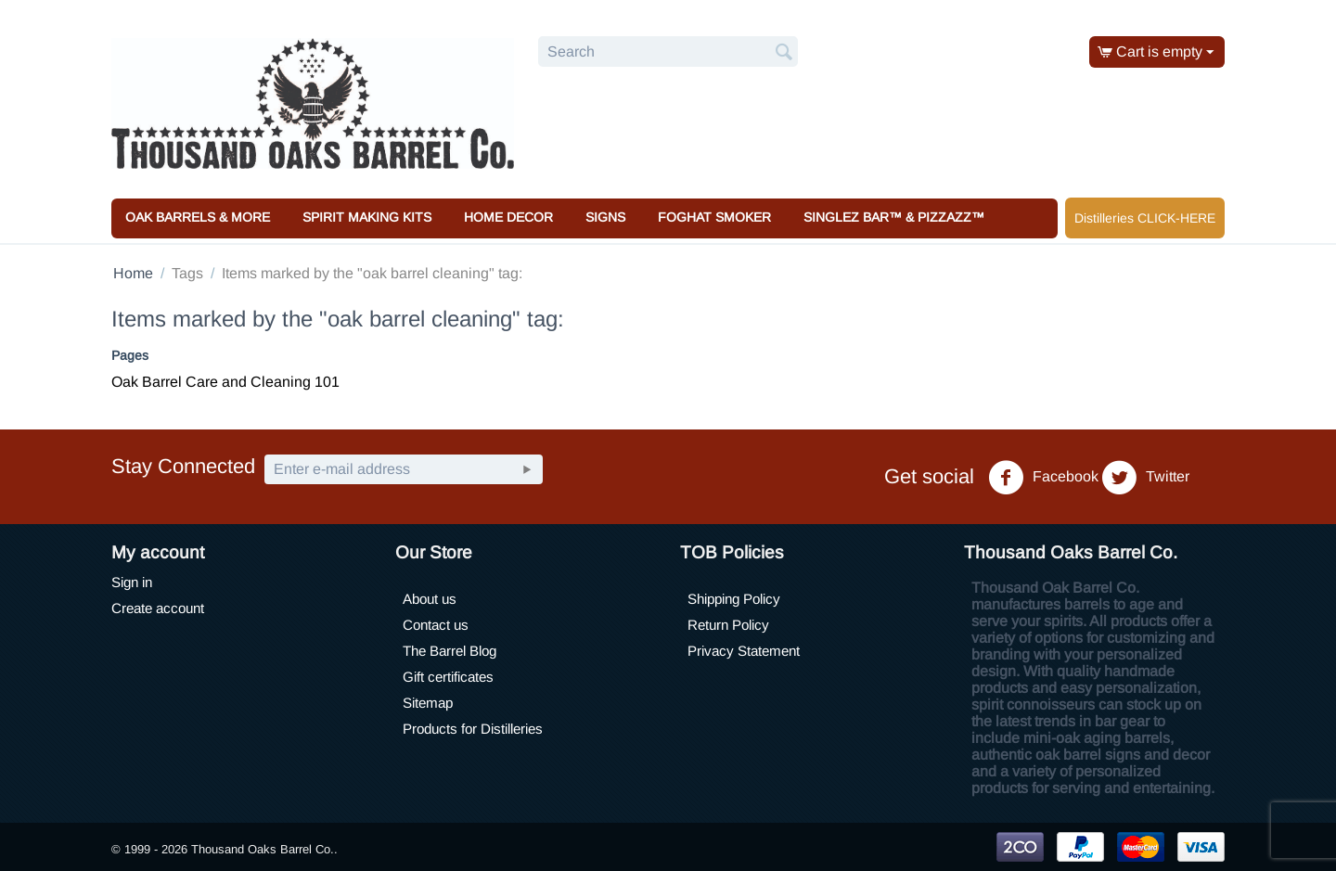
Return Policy (728, 625)
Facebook (1043, 477)
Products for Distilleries (473, 729)
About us (429, 599)
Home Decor (508, 217)
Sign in (131, 582)
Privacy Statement (743, 651)
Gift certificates (448, 677)
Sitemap (428, 703)
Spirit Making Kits (366, 217)
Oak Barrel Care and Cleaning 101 (225, 382)
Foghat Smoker (714, 217)
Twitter (1145, 477)
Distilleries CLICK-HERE (1144, 218)
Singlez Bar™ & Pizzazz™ (893, 217)
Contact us (436, 625)
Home (133, 273)
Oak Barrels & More (197, 217)
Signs (605, 217)
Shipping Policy (733, 599)
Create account (157, 608)
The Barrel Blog (449, 651)
